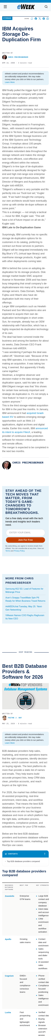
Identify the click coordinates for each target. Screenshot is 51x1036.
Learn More (10, 82)
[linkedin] (18, 926)
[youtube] (25, 926)
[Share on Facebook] (36, 18)
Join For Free (25, 540)
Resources (33, 943)
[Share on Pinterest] (44, 18)
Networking (33, 965)
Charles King (9, 746)
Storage (7, 18)
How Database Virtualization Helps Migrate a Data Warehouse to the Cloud (25, 837)
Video (31, 952)
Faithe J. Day (9, 698)
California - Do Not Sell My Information (36, 1003)
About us (7, 938)
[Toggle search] (46, 6)
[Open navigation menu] (5, 7)
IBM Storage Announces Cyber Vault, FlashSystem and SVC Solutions (23, 788)
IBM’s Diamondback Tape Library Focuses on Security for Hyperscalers (24, 740)
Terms (7, 551)
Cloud (31, 960)
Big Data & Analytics (38, 956)
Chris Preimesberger (15, 57)
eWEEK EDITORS (9, 795)
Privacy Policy (19, 551)
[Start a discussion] (32, 18)
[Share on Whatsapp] (48, 18)
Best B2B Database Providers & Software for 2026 (20, 692)
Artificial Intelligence (37, 947)
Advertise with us (11, 946)
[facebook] (10, 926)
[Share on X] (40, 18)
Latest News (34, 939)
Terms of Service (6, 1003)
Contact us (8, 942)
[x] (41, 926)
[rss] (33, 926)
